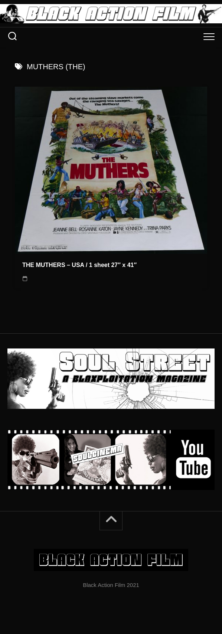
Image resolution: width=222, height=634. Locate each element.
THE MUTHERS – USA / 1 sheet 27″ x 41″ (79, 265)
